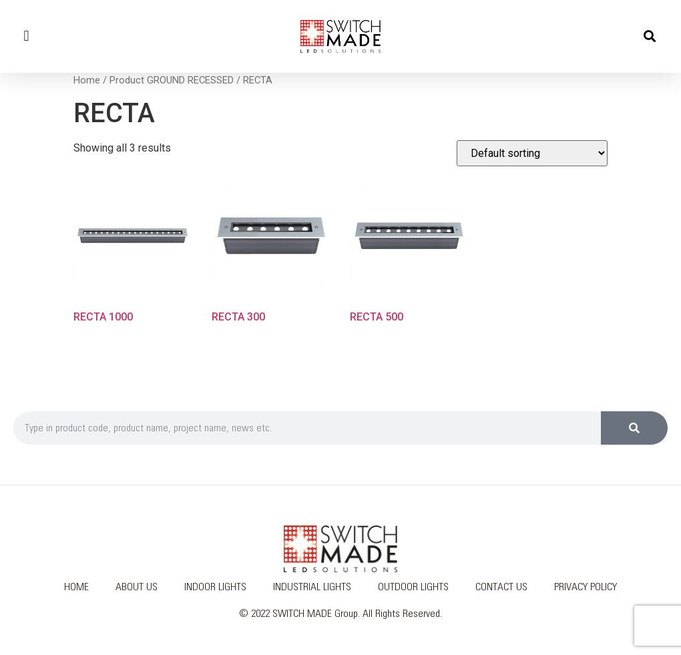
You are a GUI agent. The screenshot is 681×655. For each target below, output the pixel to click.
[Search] (634, 428)
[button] (26, 36)
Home (86, 80)
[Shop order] (532, 153)
